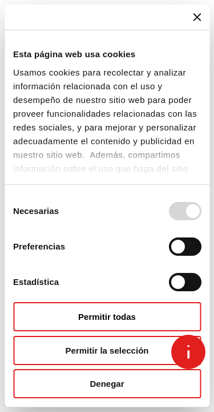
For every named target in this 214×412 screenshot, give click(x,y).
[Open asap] (188, 352)
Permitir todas (107, 317)
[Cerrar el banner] (197, 17)
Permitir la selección (107, 350)
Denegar (107, 384)
